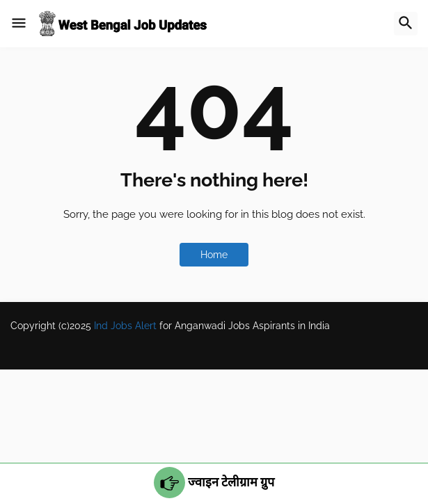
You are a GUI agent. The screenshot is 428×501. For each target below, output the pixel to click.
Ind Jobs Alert (125, 325)
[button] (19, 23)
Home (214, 254)
